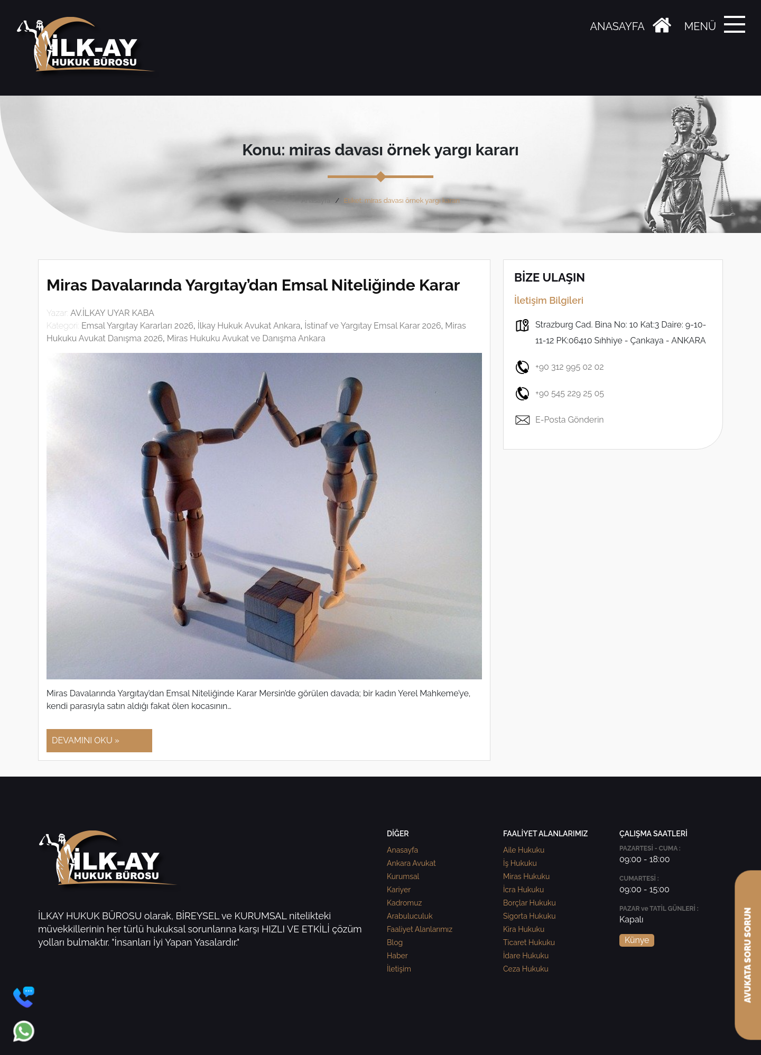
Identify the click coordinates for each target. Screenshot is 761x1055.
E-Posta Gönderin (559, 420)
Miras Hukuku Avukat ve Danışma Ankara (246, 338)
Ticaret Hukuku (529, 942)
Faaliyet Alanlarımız (419, 929)
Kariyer (399, 889)
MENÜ (700, 26)
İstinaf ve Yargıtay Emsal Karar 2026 (372, 326)
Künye (637, 940)
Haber (397, 955)
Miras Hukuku (526, 876)
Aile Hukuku (523, 850)
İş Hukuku (520, 863)
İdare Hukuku (526, 955)
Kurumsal (403, 876)
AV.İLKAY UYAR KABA (112, 313)
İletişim (399, 969)
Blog (395, 942)
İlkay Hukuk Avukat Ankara (249, 326)
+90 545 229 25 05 (559, 394)
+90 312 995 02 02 (559, 367)
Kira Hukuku (523, 929)
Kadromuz (404, 903)
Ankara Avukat (411, 863)
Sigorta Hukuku (529, 916)
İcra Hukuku (523, 889)
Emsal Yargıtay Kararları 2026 (137, 326)
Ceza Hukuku (526, 969)
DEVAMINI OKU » (85, 740)
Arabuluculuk (410, 916)
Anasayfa (315, 200)
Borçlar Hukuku (529, 903)
